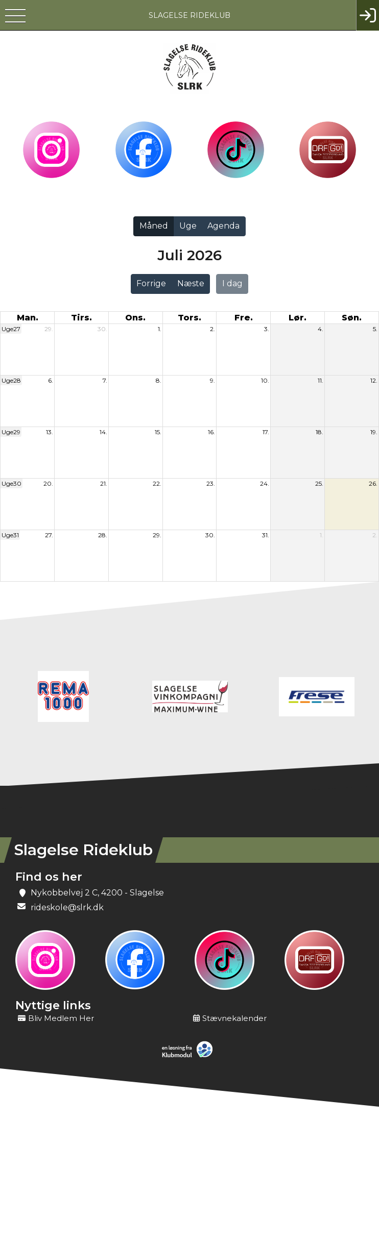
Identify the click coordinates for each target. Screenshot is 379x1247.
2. (212, 329)
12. (373, 380)
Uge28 (11, 380)
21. (103, 483)
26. (373, 483)
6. (50, 380)
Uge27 (11, 329)
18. (319, 432)
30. (102, 329)
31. (265, 535)
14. (103, 432)
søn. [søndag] (352, 317)
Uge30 (11, 483)
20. (48, 483)
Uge (188, 226)
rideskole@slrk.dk (67, 907)
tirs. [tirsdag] (81, 317)
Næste (190, 283)
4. (320, 329)
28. (102, 535)
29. (48, 329)
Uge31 (10, 535)
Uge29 (11, 432)
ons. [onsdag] (135, 317)
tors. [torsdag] (189, 317)
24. (264, 483)
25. (319, 483)
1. (159, 329)
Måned (153, 226)
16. (211, 432)
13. (49, 432)
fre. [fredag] (243, 317)
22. (157, 483)
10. (265, 380)
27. (49, 535)
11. (320, 380)
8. (158, 380)
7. (105, 380)
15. (158, 432)
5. (375, 329)
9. (212, 380)
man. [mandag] (27, 317)
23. (210, 483)
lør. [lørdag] (297, 317)
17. (266, 432)
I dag (232, 283)
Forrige (151, 283)
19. (373, 432)
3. (266, 329)
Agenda (223, 226)
